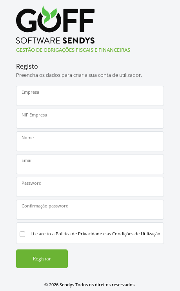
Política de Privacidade (79, 233)
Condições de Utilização (136, 233)
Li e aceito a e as (95, 233)
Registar (42, 258)
